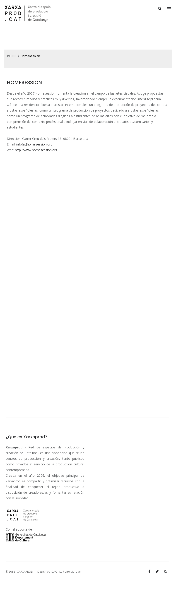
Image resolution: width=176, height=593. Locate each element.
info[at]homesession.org (34, 144)
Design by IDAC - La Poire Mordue (59, 572)
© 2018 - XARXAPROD (20, 572)
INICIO (11, 56)
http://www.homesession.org (36, 150)
